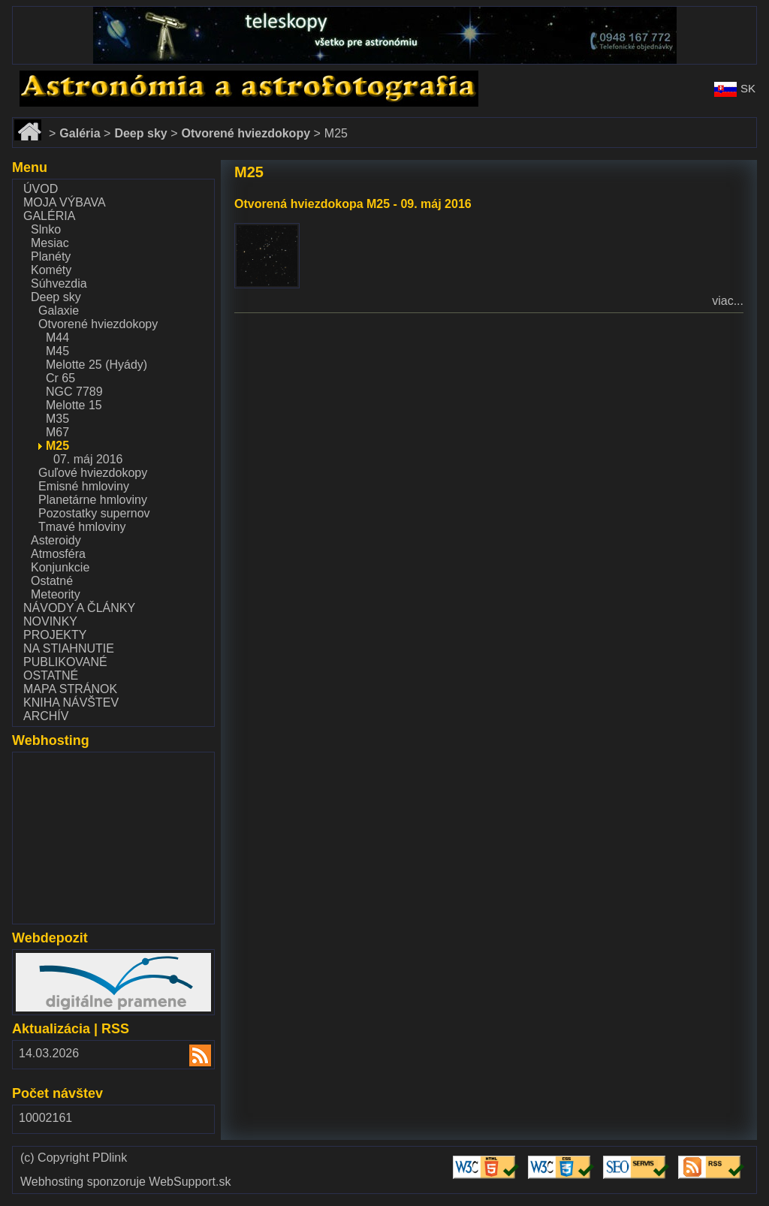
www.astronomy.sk (61, 77)
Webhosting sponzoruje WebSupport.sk (125, 1182)
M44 (57, 337)
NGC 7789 (74, 391)
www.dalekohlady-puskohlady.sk (99, 13)
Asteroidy (56, 540)
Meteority (55, 594)
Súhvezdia (59, 283)
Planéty (51, 256)
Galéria (49, 216)
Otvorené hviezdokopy (98, 324)
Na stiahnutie (68, 648)
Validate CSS (563, 1156)
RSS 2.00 (191, 1057)
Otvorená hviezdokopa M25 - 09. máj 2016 (353, 203)
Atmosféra (58, 553)
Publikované (65, 662)
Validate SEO (638, 1156)
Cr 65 (60, 378)
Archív (45, 716)
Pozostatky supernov (94, 513)
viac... (727, 300)
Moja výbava (64, 202)
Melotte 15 (74, 405)
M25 (57, 445)
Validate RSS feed (713, 1163)
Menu (29, 167)
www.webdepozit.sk (68, 959)
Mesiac (50, 243)
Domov (31, 124)
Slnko (46, 229)
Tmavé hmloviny (81, 526)
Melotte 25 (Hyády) (96, 364)
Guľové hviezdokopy (92, 472)
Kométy (51, 270)
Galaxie (58, 310)
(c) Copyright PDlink (73, 1158)
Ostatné (52, 580)
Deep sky (56, 297)
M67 (57, 432)
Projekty (54, 635)
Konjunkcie (60, 567)
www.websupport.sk (69, 761)
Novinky (50, 621)
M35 (57, 418)
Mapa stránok (70, 689)
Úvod (40, 188)
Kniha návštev (71, 702)
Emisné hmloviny (83, 486)
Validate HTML (474, 1163)
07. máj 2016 (88, 459)
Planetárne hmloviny (92, 499)
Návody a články (79, 607)
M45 (57, 351)
